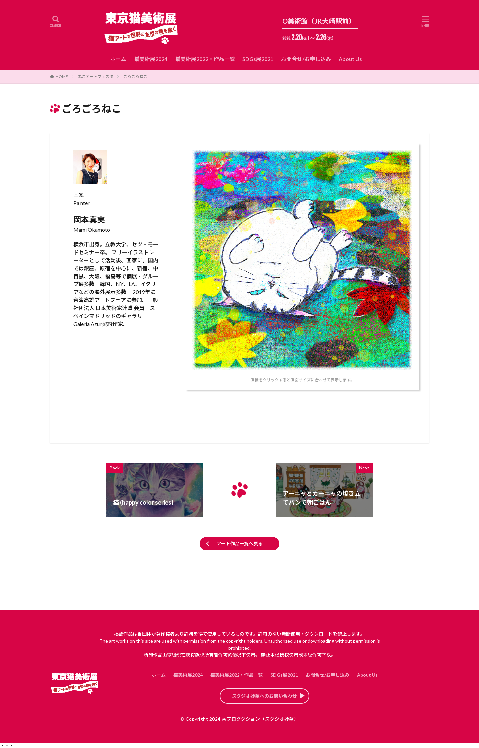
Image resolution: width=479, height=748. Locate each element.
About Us (350, 59)
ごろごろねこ (135, 76)
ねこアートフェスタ (95, 76)
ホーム (118, 59)
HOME (62, 76)
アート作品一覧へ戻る (240, 543)
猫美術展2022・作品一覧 (205, 59)
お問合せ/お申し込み (306, 59)
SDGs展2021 (257, 59)
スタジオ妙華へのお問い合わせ (264, 696)
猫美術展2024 (150, 59)
